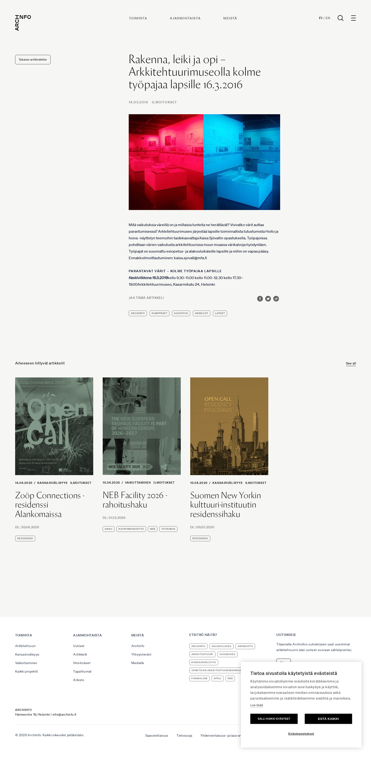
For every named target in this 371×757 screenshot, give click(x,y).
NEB (152, 529)
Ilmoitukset (164, 102)
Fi (320, 18)
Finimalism (199, 678)
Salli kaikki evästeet (274, 718)
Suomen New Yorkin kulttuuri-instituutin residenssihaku (225, 505)
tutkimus (168, 529)
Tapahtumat (82, 671)
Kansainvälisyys (52, 483)
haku (108, 529)
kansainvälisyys (203, 662)
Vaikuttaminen (138, 483)
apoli (217, 678)
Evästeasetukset (301, 733)
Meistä (230, 18)
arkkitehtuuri (202, 654)
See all (351, 363)
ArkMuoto (245, 646)
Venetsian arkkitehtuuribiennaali (217, 670)
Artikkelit (80, 654)
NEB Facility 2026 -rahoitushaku (135, 499)
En (328, 18)
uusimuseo (227, 654)
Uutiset (78, 646)
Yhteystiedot (141, 654)
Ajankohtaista (185, 18)
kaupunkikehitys (131, 529)
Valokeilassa (221, 646)
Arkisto (78, 680)
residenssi (25, 538)
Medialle (137, 663)
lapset (220, 313)
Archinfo (138, 313)
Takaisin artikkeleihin (33, 59)
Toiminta (138, 18)
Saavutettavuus (156, 735)
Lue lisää (256, 705)
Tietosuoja (184, 735)
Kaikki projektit (26, 671)
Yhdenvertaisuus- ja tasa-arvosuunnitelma (231, 735)
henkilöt (201, 313)
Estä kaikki (328, 719)
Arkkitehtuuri (25, 646)
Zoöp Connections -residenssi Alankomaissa (49, 505)
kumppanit (159, 313)
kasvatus (181, 313)
